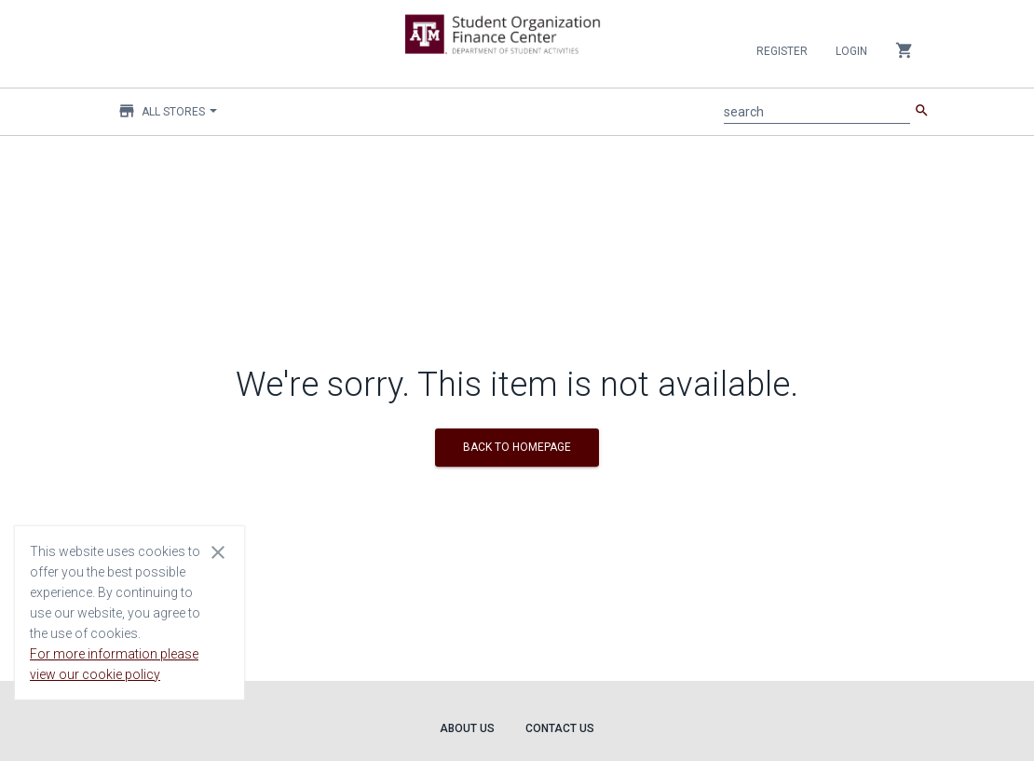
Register (782, 51)
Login (851, 51)
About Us (467, 728)
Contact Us (559, 728)
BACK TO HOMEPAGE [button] (517, 447)
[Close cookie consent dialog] (218, 551)
